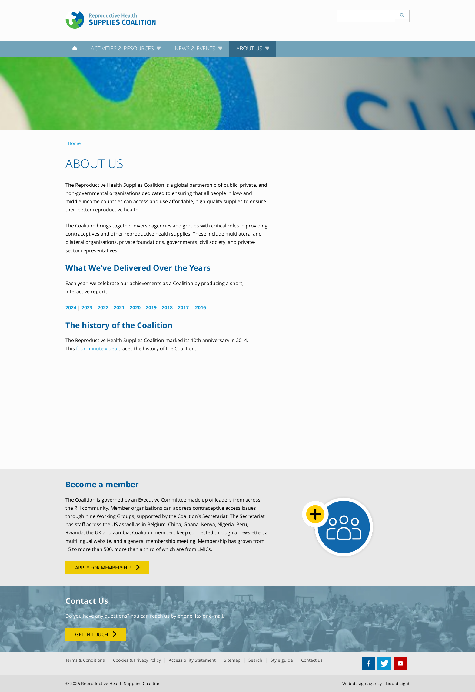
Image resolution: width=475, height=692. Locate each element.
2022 (103, 307)
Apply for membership (103, 567)
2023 (86, 307)
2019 (151, 307)
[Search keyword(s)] (366, 16)
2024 (70, 307)
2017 (183, 307)
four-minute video (96, 348)
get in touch (91, 634)
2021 (119, 307)
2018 (167, 307)
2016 (200, 307)
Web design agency (362, 683)
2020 (135, 307)
